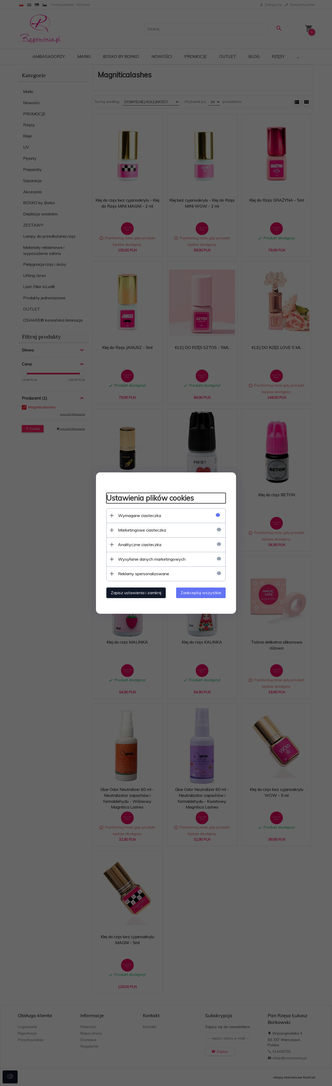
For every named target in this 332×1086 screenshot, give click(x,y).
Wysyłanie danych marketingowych (151, 559)
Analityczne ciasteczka (139, 544)
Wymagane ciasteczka (139, 515)
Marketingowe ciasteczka (142, 530)
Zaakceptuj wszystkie (201, 592)
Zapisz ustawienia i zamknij (136, 592)
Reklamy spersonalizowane (143, 573)
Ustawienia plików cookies (150, 497)
